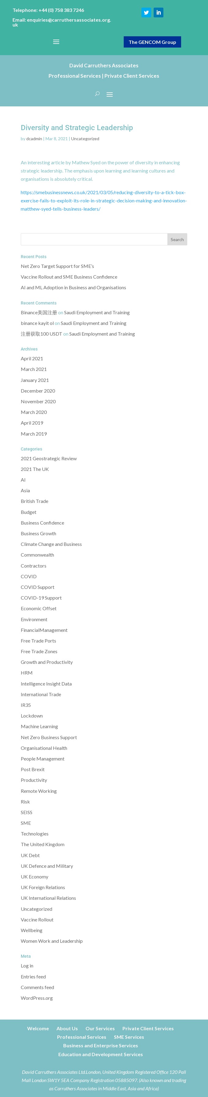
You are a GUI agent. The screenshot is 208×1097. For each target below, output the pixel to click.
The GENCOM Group (152, 42)
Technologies (35, 833)
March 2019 (34, 433)
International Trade (41, 694)
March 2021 (34, 369)
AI (23, 480)
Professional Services (81, 1037)
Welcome (38, 1028)
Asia (25, 490)
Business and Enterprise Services (100, 1045)
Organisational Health (44, 748)
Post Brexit (33, 769)
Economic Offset (39, 608)
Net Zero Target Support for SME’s (57, 266)
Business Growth (38, 533)
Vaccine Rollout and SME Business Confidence (69, 277)
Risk (25, 801)
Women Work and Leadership (52, 941)
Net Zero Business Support (49, 737)
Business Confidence (42, 522)
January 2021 (35, 380)
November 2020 (38, 401)
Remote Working (39, 791)
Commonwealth (37, 554)
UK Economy (34, 876)
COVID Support (37, 587)
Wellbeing (31, 930)
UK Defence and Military (47, 866)
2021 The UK (35, 469)
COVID (29, 576)
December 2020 (38, 391)
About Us (67, 1028)
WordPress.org (37, 998)
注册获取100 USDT (41, 334)
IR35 (26, 705)
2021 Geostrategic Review (49, 458)
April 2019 (32, 423)
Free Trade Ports (38, 640)
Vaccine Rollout (37, 919)
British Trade (34, 501)
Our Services (100, 1028)
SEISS (26, 812)
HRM (27, 672)
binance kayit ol (37, 323)
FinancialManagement (44, 630)
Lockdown (32, 715)
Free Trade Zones (39, 651)
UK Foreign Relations (43, 887)
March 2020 (34, 412)
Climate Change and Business (51, 544)
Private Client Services (148, 1028)
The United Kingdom (42, 844)
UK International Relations (48, 898)
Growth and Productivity (47, 662)
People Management (42, 758)
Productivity (34, 780)
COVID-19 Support (41, 597)
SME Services (129, 1037)
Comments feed (37, 987)
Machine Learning (39, 726)
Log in (27, 965)
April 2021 (32, 358)
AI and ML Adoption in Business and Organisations (73, 287)
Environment (34, 619)
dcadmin (34, 138)
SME (26, 823)
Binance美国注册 (39, 312)
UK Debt (30, 855)
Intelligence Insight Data (46, 683)
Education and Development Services (100, 1054)
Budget (28, 512)
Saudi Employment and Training (97, 312)
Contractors (33, 565)
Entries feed (33, 976)
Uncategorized (85, 138)
